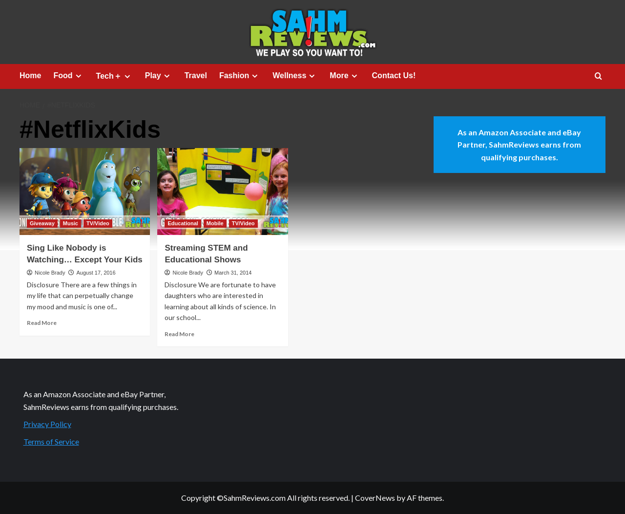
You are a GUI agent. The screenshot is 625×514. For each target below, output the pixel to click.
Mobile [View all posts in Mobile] (215, 223)
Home (30, 75)
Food (68, 75)
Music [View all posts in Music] (70, 223)
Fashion (239, 75)
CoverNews (375, 497)
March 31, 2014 (232, 273)
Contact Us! (394, 75)
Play (158, 75)
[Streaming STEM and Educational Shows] (222, 191)
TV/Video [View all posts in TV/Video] (97, 223)
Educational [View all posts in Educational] (182, 223)
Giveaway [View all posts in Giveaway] (42, 223)
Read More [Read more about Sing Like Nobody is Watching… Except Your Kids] (42, 322)
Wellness (294, 75)
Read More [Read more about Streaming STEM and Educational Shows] (179, 334)
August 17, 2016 (95, 273)
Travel (196, 75)
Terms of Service (51, 441)
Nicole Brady (50, 273)
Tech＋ (114, 76)
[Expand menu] (78, 76)
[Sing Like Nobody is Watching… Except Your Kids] (85, 191)
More (344, 75)
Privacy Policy (47, 423)
